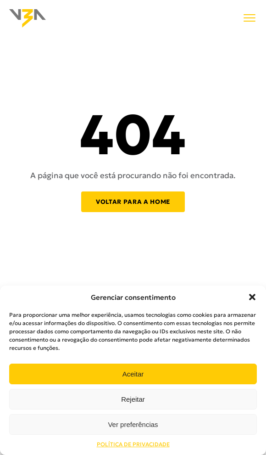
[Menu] (249, 19)
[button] (252, 297)
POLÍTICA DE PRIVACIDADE (133, 444)
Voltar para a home (133, 202)
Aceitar (133, 374)
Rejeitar (133, 399)
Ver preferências (133, 424)
